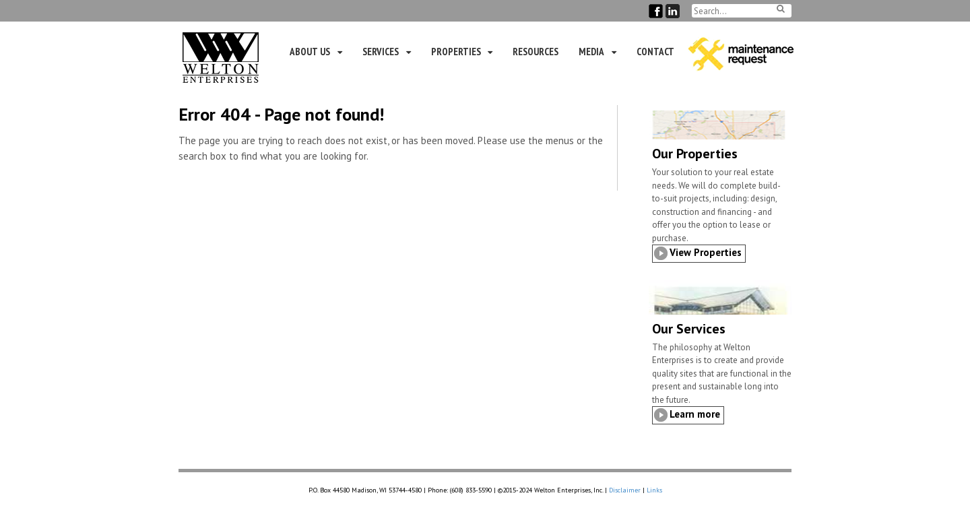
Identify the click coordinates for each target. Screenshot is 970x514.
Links (654, 490)
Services (380, 51)
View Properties (706, 252)
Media (591, 51)
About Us (310, 51)
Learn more (695, 414)
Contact (655, 51)
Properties (456, 51)
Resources (535, 51)
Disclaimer (625, 490)
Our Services (688, 329)
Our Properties (695, 153)
